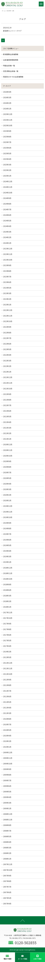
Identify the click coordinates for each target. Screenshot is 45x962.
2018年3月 (7, 595)
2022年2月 (7, 366)
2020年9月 (7, 461)
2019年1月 (7, 562)
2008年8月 (7, 825)
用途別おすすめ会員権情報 (13, 77)
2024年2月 (7, 237)
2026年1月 (7, 108)
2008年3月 (7, 847)
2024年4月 (7, 226)
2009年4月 (7, 797)
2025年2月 (7, 170)
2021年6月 (7, 411)
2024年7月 (7, 209)
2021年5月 (7, 416)
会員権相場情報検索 (10, 60)
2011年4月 (7, 707)
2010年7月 (7, 724)
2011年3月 (7, 713)
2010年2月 (7, 741)
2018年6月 (7, 590)
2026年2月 (7, 103)
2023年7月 (7, 276)
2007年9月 (7, 875)
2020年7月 (7, 472)
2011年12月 (7, 663)
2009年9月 (7, 769)
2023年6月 (7, 282)
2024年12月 (7, 181)
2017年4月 (7, 646)
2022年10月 (7, 321)
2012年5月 (7, 657)
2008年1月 (7, 859)
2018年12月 (7, 568)
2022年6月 (7, 344)
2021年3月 (7, 428)
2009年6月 (7, 786)
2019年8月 (7, 528)
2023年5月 (7, 288)
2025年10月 (7, 125)
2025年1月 (7, 176)
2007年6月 (7, 892)
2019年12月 (7, 506)
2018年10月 (7, 579)
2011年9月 (7, 679)
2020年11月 (7, 450)
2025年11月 (7, 120)
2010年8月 (7, 719)
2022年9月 (7, 327)
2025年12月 (7, 114)
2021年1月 (7, 439)
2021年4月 (7, 422)
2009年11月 (7, 758)
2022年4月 (7, 355)
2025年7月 (7, 142)
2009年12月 (7, 752)
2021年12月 (7, 377)
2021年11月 (7, 383)
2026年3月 (7, 97)
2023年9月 (7, 265)
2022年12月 (7, 310)
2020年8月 (7, 467)
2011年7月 (7, 691)
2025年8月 (7, 136)
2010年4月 (7, 735)
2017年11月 (7, 612)
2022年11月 (7, 316)
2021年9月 (7, 394)
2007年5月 (7, 898)
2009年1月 (7, 808)
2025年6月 (7, 148)
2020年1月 (7, 500)
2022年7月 (7, 338)
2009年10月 (7, 763)
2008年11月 (7, 819)
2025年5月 (7, 153)
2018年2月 (7, 601)
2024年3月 (7, 232)
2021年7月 (7, 405)
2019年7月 (7, 534)
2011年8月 (7, 685)
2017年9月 (7, 623)
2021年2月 (7, 433)
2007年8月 (7, 881)
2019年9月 (7, 523)
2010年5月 (7, 730)
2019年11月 (7, 512)
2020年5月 (7, 478)
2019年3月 (7, 556)
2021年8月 (7, 400)
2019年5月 (7, 545)
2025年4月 (7, 159)
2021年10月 (7, 388)
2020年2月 (7, 495)
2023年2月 (7, 299)
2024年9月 (7, 198)
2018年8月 (7, 584)
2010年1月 (7, 747)
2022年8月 (7, 332)
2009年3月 (7, 803)
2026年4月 (7, 92)
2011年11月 (7, 668)
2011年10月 (7, 674)
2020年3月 (7, 489)
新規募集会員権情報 (10, 54)
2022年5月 (7, 349)
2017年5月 (7, 640)
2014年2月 (7, 651)
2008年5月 (7, 836)
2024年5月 (7, 220)
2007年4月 (7, 903)
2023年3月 (7, 293)
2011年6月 (7, 696)
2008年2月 (7, 853)
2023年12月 (7, 248)
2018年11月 (7, 573)
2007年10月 (7, 870)
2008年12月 (7, 814)
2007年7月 (7, 887)
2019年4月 (7, 551)
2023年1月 (7, 304)
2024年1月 (7, 243)
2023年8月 (7, 271)
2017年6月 (7, 635)
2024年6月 (7, 215)
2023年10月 (7, 260)
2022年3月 (7, 360)
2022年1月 (7, 372)
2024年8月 (7, 204)
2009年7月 (7, 780)
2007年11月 (7, 864)
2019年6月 (7, 540)
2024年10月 (7, 192)
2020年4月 (7, 484)
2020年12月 (7, 444)
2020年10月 (7, 456)
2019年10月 (7, 517)
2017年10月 (7, 618)
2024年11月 (7, 187)
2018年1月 (7, 607)
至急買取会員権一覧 (10, 71)
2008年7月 (7, 831)
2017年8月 (7, 629)
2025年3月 (7, 164)
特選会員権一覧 (9, 65)
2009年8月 (7, 775)
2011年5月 (7, 702)
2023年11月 (7, 254)
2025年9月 (7, 131)
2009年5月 (7, 791)
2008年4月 (7, 842)
